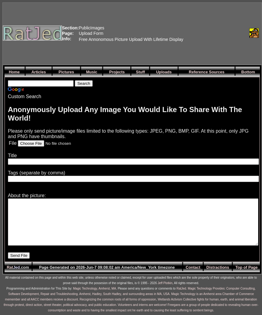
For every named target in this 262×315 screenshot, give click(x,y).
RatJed (181, 288)
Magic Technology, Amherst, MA (94, 288)
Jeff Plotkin (165, 283)
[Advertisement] (215, 33)
